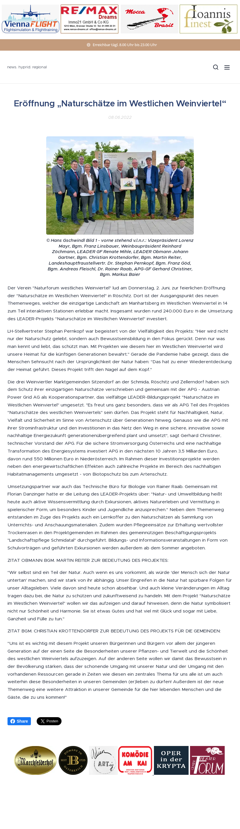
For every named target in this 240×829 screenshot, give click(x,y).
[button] (215, 67)
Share (19, 721)
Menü (227, 67)
